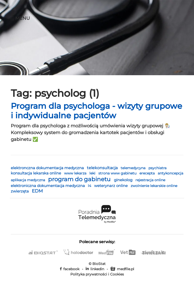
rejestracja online (150, 180)
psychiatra (157, 168)
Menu (20, 18)
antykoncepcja (170, 173)
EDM (37, 191)
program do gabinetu (80, 179)
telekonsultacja (103, 167)
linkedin (95, 269)
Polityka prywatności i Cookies (97, 274)
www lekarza (75, 173)
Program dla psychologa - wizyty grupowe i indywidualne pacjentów (96, 110)
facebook (69, 269)
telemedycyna (133, 168)
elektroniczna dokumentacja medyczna (48, 185)
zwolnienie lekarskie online (154, 185)
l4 (90, 186)
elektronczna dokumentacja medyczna (48, 167)
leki (92, 173)
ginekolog (123, 179)
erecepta (147, 173)
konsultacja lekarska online (36, 173)
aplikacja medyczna (28, 180)
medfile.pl (122, 269)
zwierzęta (20, 191)
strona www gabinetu (117, 173)
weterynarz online (111, 185)
